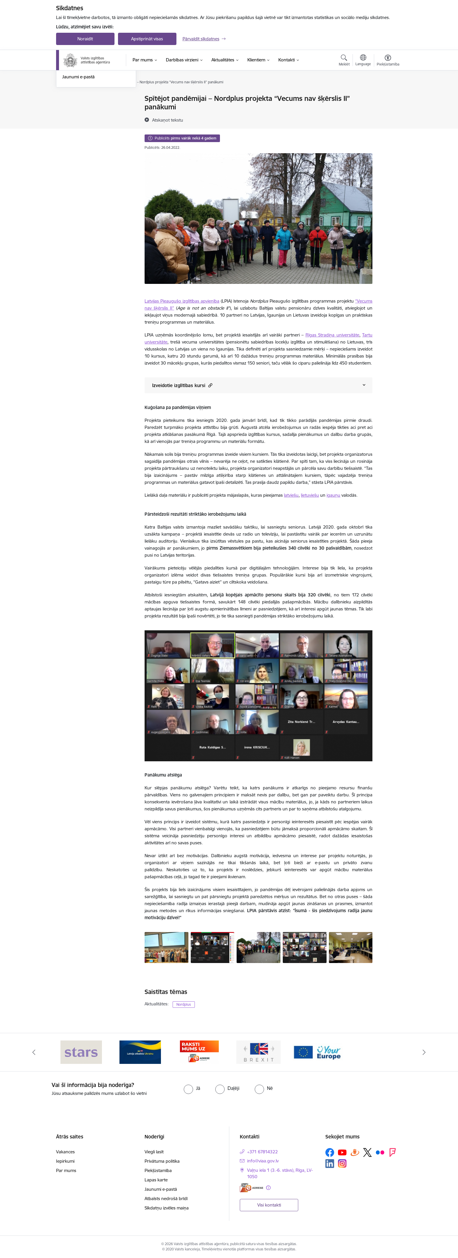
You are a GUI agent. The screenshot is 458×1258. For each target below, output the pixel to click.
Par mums (66, 1170)
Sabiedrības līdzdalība (83, 129)
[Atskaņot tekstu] (167, 119)
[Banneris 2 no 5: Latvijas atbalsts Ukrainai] (140, 1052)
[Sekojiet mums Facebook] (329, 1152)
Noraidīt (85, 39)
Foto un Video (76, 119)
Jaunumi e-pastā (78, 139)
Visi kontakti (269, 1205)
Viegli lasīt (154, 1152)
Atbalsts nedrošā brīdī (166, 1198)
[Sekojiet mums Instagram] (342, 1163)
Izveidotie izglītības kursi (182, 385)
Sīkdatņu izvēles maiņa (167, 1208)
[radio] (192, 1088)
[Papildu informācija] (268, 1187)
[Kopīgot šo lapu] (387, 110)
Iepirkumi (65, 1161)
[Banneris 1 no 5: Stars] (81, 1052)
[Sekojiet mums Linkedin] (329, 1163)
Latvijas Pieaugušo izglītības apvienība (182, 301)
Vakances (65, 1152)
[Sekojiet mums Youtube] (342, 1152)
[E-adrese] (251, 1188)
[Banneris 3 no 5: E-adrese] (199, 1052)
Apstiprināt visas (147, 39)
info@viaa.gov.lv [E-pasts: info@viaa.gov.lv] (263, 1161)
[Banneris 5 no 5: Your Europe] (318, 1052)
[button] (209, 385)
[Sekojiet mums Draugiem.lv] (355, 1152)
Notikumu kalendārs (82, 109)
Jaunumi (70, 98)
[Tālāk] (424, 1052)
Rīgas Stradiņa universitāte (332, 335)
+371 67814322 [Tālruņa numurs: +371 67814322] (262, 1152)
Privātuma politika (162, 1161)
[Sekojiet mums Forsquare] (392, 1152)
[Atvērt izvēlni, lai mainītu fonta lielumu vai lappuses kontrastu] (388, 61)
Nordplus (183, 1004)
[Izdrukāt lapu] (387, 96)
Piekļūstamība (158, 1170)
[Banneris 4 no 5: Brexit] (258, 1052)
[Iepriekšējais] (34, 1052)
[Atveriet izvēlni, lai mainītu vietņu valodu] (363, 61)
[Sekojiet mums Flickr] (380, 1152)
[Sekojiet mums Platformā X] (367, 1152)
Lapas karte (156, 1180)
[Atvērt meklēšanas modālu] (344, 61)
